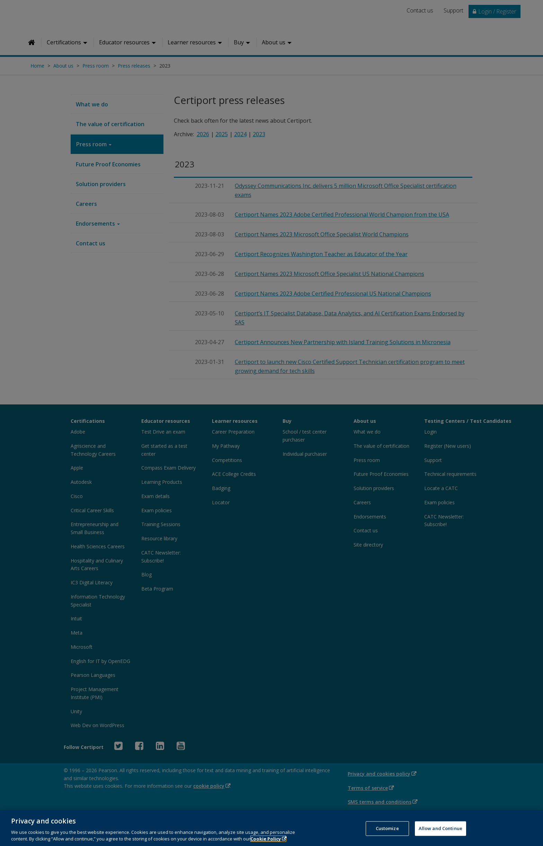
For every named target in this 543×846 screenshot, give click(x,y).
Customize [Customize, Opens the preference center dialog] (387, 833)
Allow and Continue (440, 833)
